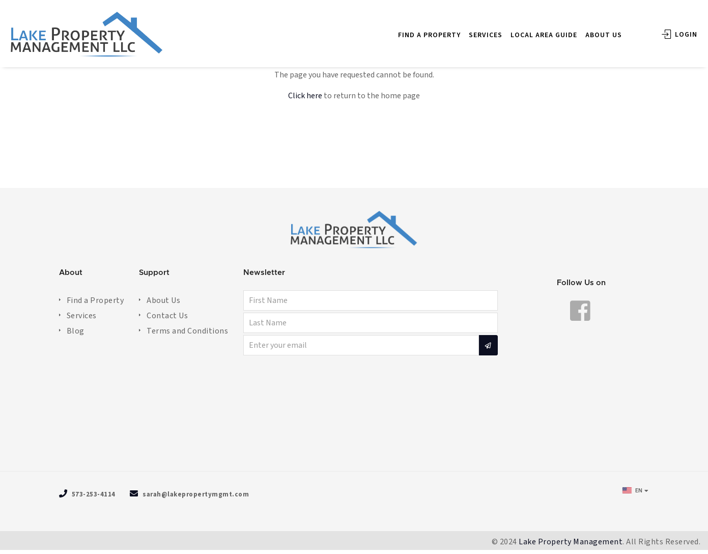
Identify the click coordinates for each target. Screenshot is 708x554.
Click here (305, 95)
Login (665, 29)
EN (632, 490)
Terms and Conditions (187, 331)
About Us (163, 300)
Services (82, 315)
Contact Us (167, 315)
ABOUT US (589, 30)
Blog (75, 331)
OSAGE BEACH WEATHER (354, 415)
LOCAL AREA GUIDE (529, 30)
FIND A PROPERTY (414, 30)
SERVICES (471, 30)
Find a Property (95, 300)
